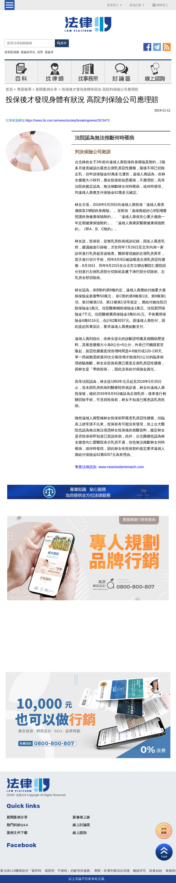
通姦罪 (49, 52)
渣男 (40, 52)
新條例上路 (81, 817)
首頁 (9, 89)
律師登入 (160, 5)
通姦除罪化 (28, 52)
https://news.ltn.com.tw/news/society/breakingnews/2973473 (67, 120)
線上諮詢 (80, 833)
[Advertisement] (88, 636)
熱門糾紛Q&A (17, 825)
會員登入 (115, 5)
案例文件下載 (17, 833)
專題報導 (24, 89)
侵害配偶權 (11, 52)
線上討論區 (81, 825)
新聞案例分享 (46, 89)
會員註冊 (137, 5)
